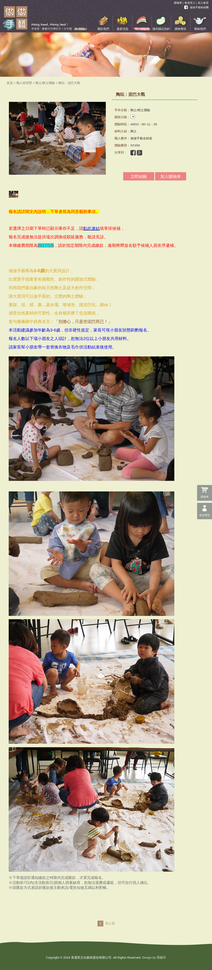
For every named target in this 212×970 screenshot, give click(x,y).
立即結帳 (138, 176)
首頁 (10, 83)
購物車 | (178, 2)
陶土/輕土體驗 (45, 83)
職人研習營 (24, 83)
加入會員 (203, 2)
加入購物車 (170, 176)
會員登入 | (190, 2)
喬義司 (161, 957)
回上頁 (110, 923)
